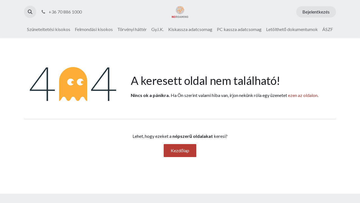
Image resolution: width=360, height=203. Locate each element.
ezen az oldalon (303, 95)
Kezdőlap (180, 150)
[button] (30, 12)
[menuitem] (49, 29)
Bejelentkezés (316, 11)
